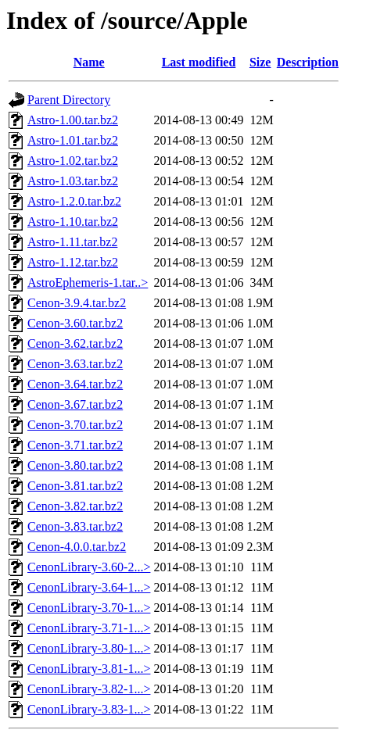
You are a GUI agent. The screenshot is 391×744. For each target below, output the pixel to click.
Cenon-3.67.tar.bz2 (75, 404)
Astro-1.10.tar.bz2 (72, 221)
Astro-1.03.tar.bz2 (72, 181)
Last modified (199, 62)
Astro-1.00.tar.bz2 (72, 120)
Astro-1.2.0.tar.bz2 (74, 201)
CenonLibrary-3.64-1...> (88, 587)
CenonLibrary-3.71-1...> (88, 628)
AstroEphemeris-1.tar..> (87, 282)
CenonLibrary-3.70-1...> (88, 607)
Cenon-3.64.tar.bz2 (75, 384)
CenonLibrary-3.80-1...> (88, 648)
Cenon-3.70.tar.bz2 (75, 424)
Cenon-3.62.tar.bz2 (75, 343)
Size (260, 62)
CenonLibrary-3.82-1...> (88, 689)
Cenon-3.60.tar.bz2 (75, 323)
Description (308, 62)
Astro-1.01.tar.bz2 (72, 140)
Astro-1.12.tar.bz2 (72, 262)
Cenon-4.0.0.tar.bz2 (76, 546)
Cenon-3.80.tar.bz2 (75, 465)
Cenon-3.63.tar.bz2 (75, 363)
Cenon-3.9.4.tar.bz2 (76, 302)
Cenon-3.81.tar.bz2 (75, 485)
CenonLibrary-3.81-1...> (88, 668)
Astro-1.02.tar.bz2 (72, 160)
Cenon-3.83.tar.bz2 (75, 526)
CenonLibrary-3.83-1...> (88, 709)
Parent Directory (68, 99)
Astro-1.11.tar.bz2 (72, 242)
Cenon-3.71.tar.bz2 (75, 445)
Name (89, 62)
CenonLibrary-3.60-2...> (88, 567)
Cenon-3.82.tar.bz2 (75, 506)
